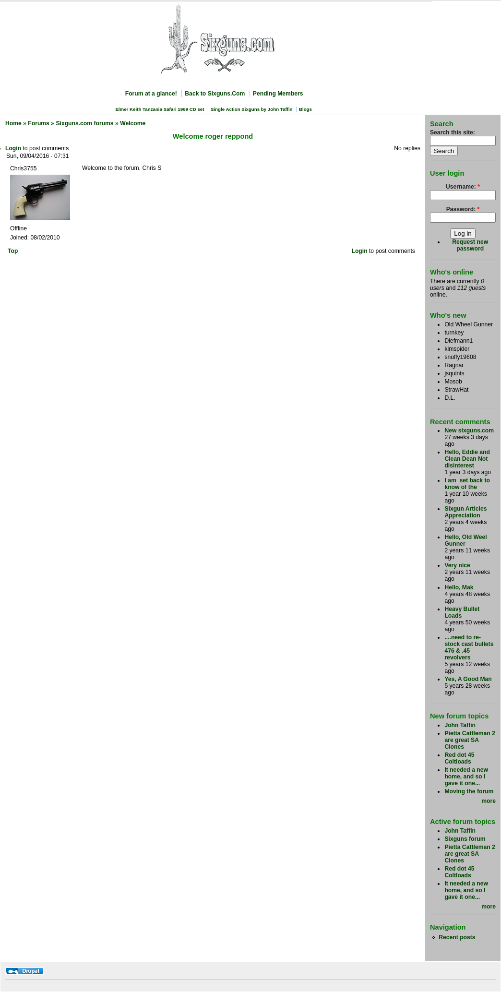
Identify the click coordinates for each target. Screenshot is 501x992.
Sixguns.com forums (84, 123)
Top (13, 251)
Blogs (305, 109)
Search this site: (452, 132)
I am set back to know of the (467, 483)
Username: (463, 186)
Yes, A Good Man (467, 679)
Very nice (457, 565)
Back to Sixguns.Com (215, 93)
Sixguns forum (464, 839)
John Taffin (460, 725)
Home (13, 123)
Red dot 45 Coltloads (459, 758)
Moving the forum (468, 791)
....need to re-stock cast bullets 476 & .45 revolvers (468, 647)
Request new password (470, 245)
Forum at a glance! (151, 93)
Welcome (132, 123)
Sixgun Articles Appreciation (465, 512)
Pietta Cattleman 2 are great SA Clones (469, 740)
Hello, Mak (458, 587)
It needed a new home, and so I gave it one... (466, 776)
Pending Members (278, 93)
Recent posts (457, 937)
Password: (463, 209)
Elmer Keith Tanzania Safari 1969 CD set (159, 109)
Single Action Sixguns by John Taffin (252, 109)
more (488, 801)
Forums (38, 123)
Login (13, 148)
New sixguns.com (469, 430)
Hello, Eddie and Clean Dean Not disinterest (467, 459)
